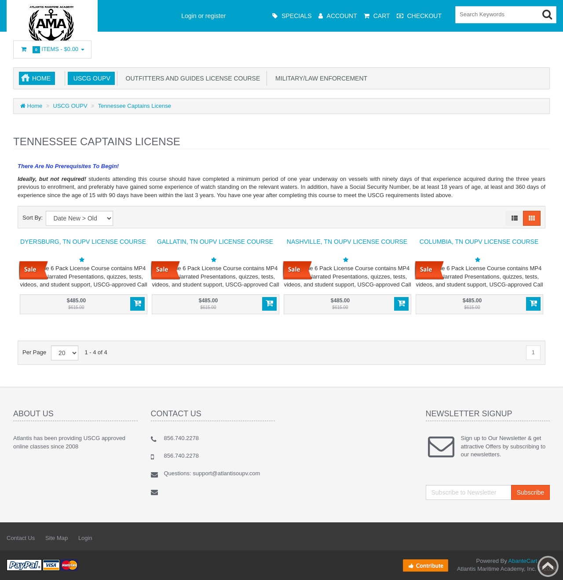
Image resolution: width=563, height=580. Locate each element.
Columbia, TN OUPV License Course (479, 241)
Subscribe (530, 492)
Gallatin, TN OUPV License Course (215, 241)
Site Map (56, 538)
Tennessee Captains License (134, 106)
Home (41, 78)
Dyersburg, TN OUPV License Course (83, 241)
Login (85, 538)
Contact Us (21, 538)
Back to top (548, 566)
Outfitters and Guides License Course (191, 78)
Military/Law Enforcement (319, 78)
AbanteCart (522, 561)
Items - (52, 49)
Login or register (203, 15)
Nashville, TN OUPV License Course (347, 241)
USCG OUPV (90, 78)
